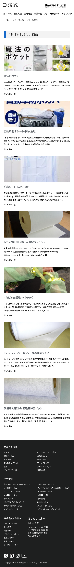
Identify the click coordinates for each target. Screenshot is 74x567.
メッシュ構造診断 (51, 13)
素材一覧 (7, 13)
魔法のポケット (12, 76)
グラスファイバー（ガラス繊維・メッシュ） (53, 487)
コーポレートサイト (11, 544)
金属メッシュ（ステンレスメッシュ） (17, 484)
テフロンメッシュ (10, 487)
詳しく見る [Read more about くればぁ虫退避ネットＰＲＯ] (8, 315)
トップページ (8, 20)
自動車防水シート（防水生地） (20, 131)
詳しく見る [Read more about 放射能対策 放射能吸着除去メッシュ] (8, 426)
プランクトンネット (44, 463)
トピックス (33, 523)
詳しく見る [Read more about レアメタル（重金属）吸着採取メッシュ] (8, 260)
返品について (9, 537)
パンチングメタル (10, 470)
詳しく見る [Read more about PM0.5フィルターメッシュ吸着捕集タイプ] (8, 370)
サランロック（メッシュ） (13, 505)
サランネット (8, 498)
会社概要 (7, 527)
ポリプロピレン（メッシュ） (14, 502)
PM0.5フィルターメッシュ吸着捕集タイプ (26, 353)
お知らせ (7, 530)
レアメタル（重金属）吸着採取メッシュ (24, 242)
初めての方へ (67, 13)
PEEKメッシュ (42, 502)
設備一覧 (38, 13)
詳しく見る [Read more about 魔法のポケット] (8, 94)
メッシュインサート (11, 509)
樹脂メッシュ (9, 455)
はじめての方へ (36, 518)
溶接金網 (41, 470)
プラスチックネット (11, 463)
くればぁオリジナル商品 (46, 452)
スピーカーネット (44, 466)
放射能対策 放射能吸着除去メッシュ (24, 408)
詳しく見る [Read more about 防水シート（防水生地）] (8, 204)
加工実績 (18, 13)
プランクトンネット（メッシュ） (48, 509)
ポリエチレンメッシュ (45, 484)
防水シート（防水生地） (16, 187)
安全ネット (41, 459)
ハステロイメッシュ (44, 505)
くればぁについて (10, 523)
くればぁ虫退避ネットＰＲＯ (19, 297)
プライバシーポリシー (12, 534)
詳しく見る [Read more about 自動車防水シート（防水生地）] (8, 149)
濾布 (6, 466)
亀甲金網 (7, 459)
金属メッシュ (42, 455)
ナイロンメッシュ (10, 495)
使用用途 (28, 13)
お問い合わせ (9, 541)
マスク (6, 452)
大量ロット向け (43, 495)
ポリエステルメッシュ (12, 491)
